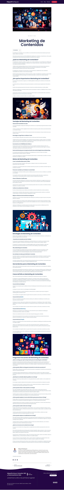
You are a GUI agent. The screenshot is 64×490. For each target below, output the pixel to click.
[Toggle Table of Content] (19, 50)
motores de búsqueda (23, 93)
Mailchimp (23, 308)
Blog (45, 1)
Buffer (22, 297)
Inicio (42, 1)
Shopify (22, 319)
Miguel (13, 2)
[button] (13, 459)
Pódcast (48, 1)
